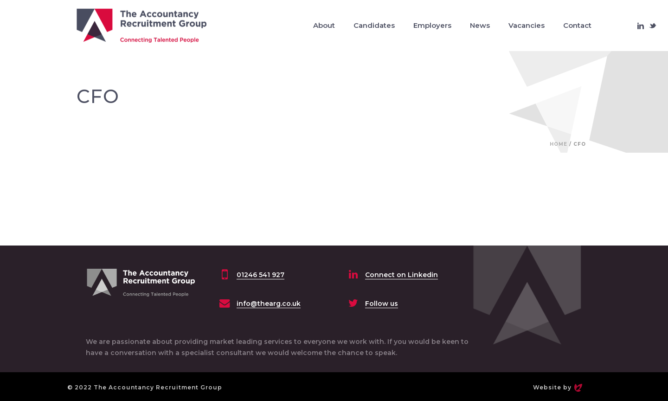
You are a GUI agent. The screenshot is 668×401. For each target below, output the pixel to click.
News (480, 25)
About (324, 25)
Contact (577, 25)
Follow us (381, 303)
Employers (432, 25)
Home (558, 144)
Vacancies (526, 25)
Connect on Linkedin (401, 275)
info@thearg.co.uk (269, 303)
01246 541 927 (260, 275)
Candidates (374, 25)
